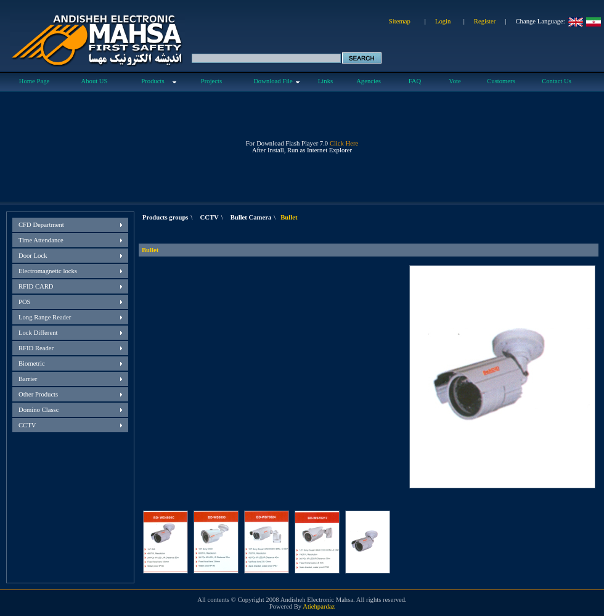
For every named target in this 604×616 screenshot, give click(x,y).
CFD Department (41, 224)
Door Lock (32, 255)
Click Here (344, 143)
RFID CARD (36, 286)
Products (152, 81)
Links (325, 81)
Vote (454, 81)
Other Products (38, 394)
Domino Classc (38, 409)
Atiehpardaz (319, 606)
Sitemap (399, 21)
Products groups (165, 217)
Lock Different (37, 332)
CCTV (27, 425)
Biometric (31, 363)
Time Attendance (40, 240)
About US (94, 81)
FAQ (415, 81)
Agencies (368, 81)
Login (443, 21)
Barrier (27, 379)
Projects (211, 81)
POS (24, 301)
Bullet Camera (251, 217)
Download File (273, 81)
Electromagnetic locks (47, 271)
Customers (501, 81)
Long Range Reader (44, 317)
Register (485, 21)
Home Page (34, 81)
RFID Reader (36, 348)
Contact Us (556, 81)
